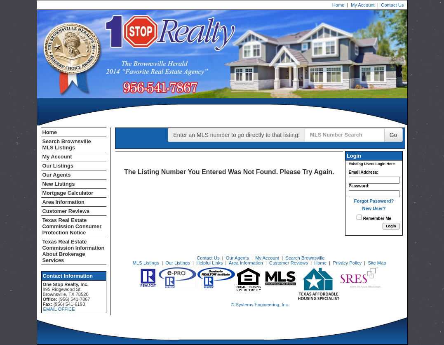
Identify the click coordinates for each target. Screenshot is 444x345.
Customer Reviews (66, 211)
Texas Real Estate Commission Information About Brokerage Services (73, 251)
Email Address (363, 172)
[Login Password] (374, 193)
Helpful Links (209, 262)
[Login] (391, 226)
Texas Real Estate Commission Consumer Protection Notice (72, 226)
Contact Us (392, 4)
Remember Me (374, 218)
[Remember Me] (359, 217)
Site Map (377, 262)
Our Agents (56, 175)
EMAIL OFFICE (59, 309)
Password (358, 186)
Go (393, 135)
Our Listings (57, 166)
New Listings (58, 184)
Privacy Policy (347, 262)
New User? (374, 208)
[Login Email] (374, 180)
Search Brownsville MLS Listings (66, 144)
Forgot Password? (374, 200)
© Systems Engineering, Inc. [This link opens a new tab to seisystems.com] (260, 304)
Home (338, 4)
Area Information (63, 202)
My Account (363, 4)
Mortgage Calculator (68, 193)
